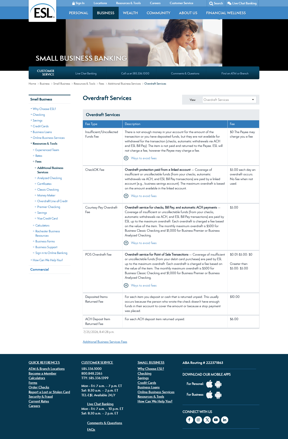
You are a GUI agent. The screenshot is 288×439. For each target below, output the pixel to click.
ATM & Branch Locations (47, 332)
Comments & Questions (104, 387)
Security (125, 413)
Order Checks (39, 351)
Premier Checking (48, 171)
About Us (188, 12)
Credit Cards (41, 90)
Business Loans (42, 96)
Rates (38, 120)
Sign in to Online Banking (51, 217)
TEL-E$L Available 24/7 (98, 359)
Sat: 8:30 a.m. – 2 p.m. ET (99, 354)
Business (105, 12)
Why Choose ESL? (44, 73)
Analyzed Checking (49, 142)
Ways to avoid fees (144, 122)
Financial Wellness (226, 12)
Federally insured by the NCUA (204, 426)
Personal (78, 12)
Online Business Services (49, 102)
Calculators (42, 189)
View (192, 64)
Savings (37, 84)
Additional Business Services (124, 47)
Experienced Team (47, 114)
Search (218, 3)
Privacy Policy (93, 413)
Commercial (39, 233)
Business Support (46, 211)
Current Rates (39, 365)
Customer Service (97, 326)
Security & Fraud (41, 360)
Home (32, 47)
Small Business (61, 47)
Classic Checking (48, 153)
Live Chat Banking (244, 3)
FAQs (91, 393)
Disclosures (111, 413)
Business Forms (45, 205)
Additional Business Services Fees (105, 305)
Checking (39, 78)
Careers (34, 369)
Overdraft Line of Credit (52, 165)
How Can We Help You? (48, 224)
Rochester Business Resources (47, 197)
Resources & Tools (84, 47)
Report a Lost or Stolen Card (49, 356)
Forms (33, 346)
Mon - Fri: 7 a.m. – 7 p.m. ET (101, 349)
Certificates (44, 148)
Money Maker (46, 159)
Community (158, 12)
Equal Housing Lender (215, 416)
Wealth (130, 12)
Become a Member (42, 337)
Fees (101, 47)
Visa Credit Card (47, 182)
